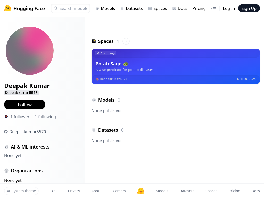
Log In (229, 8)
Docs (179, 8)
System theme (21, 190)
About (96, 190)
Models (105, 8)
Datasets (131, 8)
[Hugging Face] (140, 191)
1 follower (19, 117)
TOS (53, 190)
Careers (119, 190)
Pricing (199, 8)
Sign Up (249, 8)
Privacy (74, 190)
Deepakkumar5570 (27, 132)
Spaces (157, 8)
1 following (45, 117)
